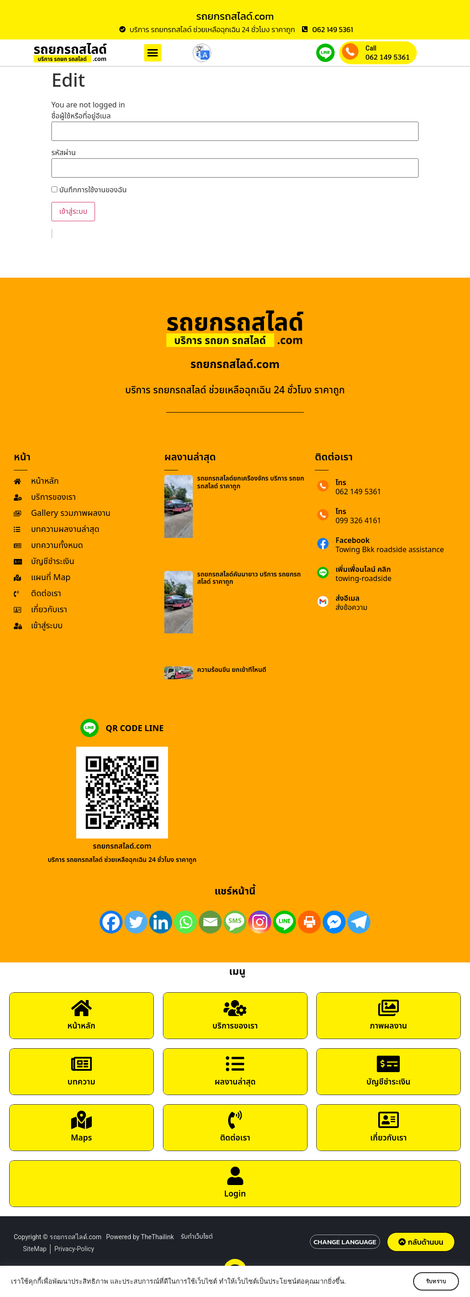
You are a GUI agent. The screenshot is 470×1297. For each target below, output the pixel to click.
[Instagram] (259, 922)
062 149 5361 (387, 57)
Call (370, 48)
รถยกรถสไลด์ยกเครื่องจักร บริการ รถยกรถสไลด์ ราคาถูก (250, 482)
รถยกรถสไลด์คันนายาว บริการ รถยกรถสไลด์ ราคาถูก (249, 578)
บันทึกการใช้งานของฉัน (89, 190)
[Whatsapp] (185, 922)
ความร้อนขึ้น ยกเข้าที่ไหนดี (232, 670)
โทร (341, 482)
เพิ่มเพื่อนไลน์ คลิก (363, 569)
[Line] (284, 922)
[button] (153, 52)
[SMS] (235, 922)
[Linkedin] (160, 922)
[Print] (309, 922)
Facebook (352, 540)
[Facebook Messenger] (334, 922)
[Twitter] (135, 922)
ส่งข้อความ (352, 607)
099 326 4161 (358, 521)
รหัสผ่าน (63, 153)
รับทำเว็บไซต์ (197, 1240)
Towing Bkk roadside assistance (390, 549)
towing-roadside (364, 578)
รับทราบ (432, 1281)
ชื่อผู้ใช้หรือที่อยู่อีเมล (81, 116)
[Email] (210, 922)
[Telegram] (358, 922)
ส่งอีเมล (348, 598)
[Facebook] (111, 922)
